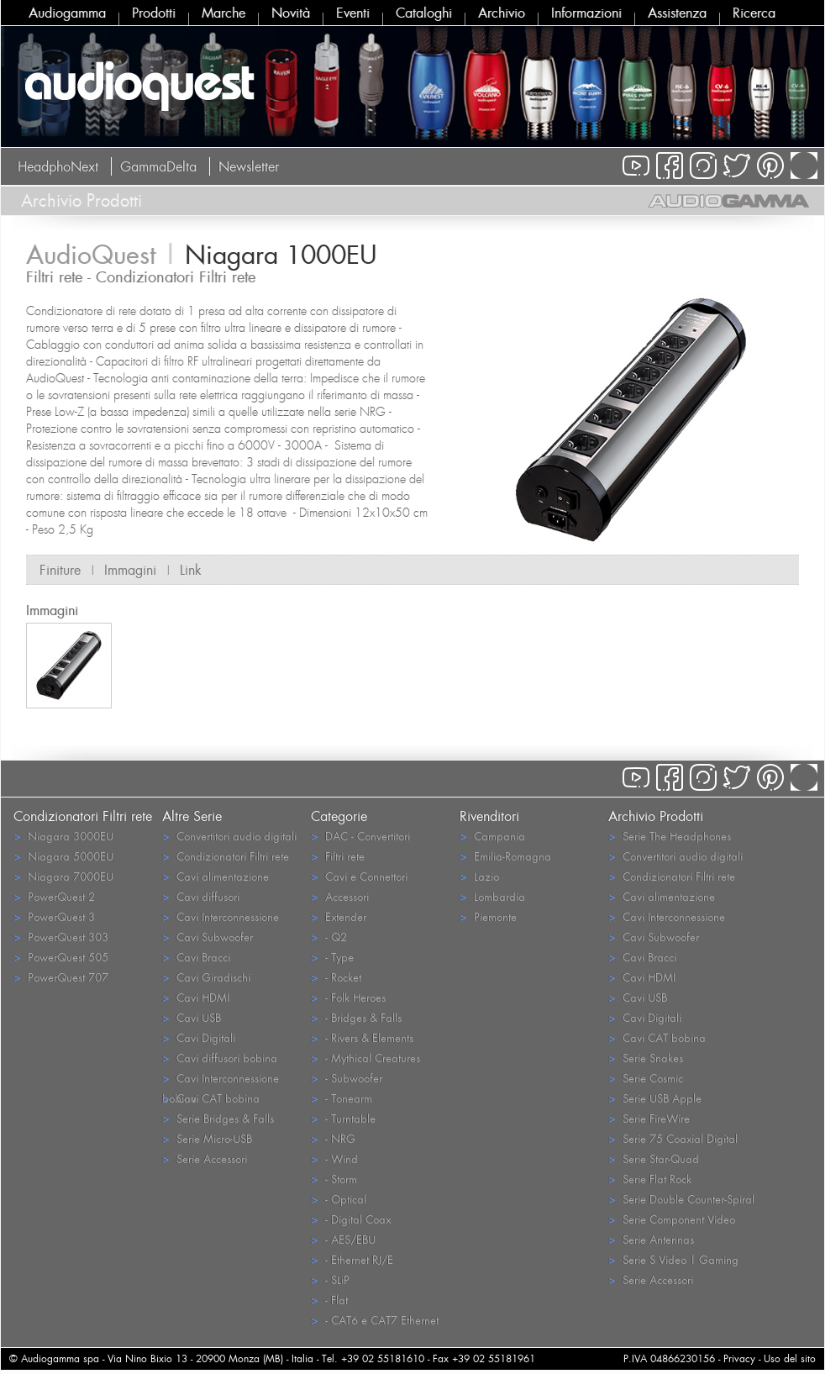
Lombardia (492, 896)
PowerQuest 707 (60, 977)
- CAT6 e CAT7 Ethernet (375, 1320)
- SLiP (330, 1279)
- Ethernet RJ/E (352, 1259)
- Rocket (336, 977)
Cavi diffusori (200, 896)
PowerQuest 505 (60, 957)
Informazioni (586, 12)
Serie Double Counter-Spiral (681, 1199)
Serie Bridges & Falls (218, 1118)
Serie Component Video (671, 1219)
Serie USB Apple (655, 1098)
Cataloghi (424, 12)
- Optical (338, 1199)
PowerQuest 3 (54, 916)
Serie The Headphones (669, 836)
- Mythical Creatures (365, 1058)
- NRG (333, 1138)
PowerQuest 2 (54, 896)
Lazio (479, 876)
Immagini (130, 570)
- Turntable (343, 1118)
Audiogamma (67, 12)
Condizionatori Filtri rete (225, 856)
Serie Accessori (204, 1158)
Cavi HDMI (195, 997)
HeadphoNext (58, 166)
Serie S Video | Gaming (673, 1259)
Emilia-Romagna (505, 856)
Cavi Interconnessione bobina (220, 1079)
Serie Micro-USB (207, 1138)
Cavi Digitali (198, 1037)
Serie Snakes (645, 1058)
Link (191, 570)
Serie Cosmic (645, 1078)
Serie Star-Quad (653, 1158)
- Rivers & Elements (362, 1037)
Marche (223, 12)
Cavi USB (191, 1017)
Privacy (739, 1358)
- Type (332, 957)
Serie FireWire (649, 1118)
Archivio (501, 12)
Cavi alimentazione (215, 876)
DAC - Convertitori (360, 836)
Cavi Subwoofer (207, 937)
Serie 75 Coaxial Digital (673, 1138)
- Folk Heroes (348, 997)
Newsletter (248, 166)
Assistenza (677, 12)
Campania (492, 836)
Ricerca (754, 12)
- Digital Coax (351, 1219)
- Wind (334, 1158)
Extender (338, 916)
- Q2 (329, 937)
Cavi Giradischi (206, 977)
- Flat (329, 1300)
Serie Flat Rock (649, 1179)
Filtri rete (338, 856)
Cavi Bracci (196, 957)
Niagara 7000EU (63, 876)
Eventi (353, 12)
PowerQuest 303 (60, 937)
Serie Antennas (651, 1239)
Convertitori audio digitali (229, 836)
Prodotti (154, 12)
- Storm (334, 1179)
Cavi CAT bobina (211, 1098)
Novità (290, 12)
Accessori (340, 896)
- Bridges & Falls (356, 1017)
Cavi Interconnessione (220, 916)
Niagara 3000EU (63, 836)
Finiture (60, 570)
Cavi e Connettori (359, 876)
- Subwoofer (346, 1078)
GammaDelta (158, 166)
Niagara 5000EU (63, 856)
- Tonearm (341, 1098)
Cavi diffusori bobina (219, 1058)
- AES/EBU (343, 1239)
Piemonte (488, 916)
